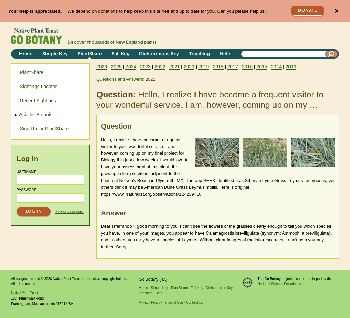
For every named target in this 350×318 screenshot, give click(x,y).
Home (25, 54)
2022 (159, 66)
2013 (291, 66)
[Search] (331, 54)
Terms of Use (173, 302)
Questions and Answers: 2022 (126, 79)
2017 (232, 66)
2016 (247, 66)
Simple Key (55, 54)
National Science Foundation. (280, 284)
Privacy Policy (149, 302)
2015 (261, 66)
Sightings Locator (38, 86)
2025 (116, 66)
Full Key (121, 54)
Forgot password (69, 211)
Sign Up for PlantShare (44, 128)
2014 (276, 66)
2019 (203, 66)
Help (225, 54)
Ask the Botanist (37, 114)
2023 (145, 66)
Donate (307, 10)
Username (26, 172)
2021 (174, 66)
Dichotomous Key (159, 54)
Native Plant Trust (24, 293)
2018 (218, 66)
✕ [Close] (336, 11)
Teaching (199, 54)
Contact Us (194, 302)
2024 (130, 66)
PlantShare (90, 54)
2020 (189, 66)
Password (27, 190)
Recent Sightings (38, 100)
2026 (101, 66)
